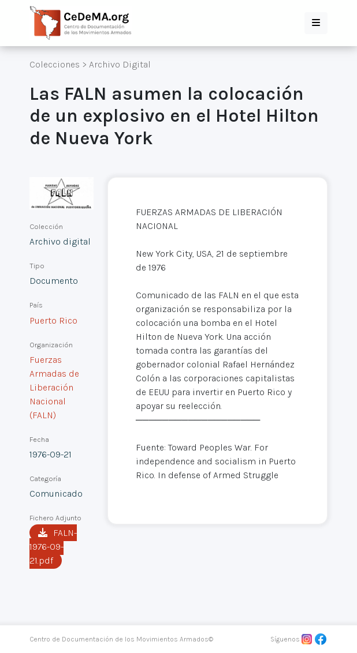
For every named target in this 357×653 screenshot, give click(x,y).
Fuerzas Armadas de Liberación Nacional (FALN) (54, 387)
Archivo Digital (120, 64)
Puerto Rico (53, 320)
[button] (316, 23)
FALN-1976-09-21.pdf (53, 546)
